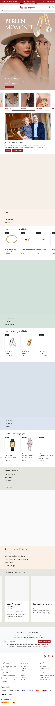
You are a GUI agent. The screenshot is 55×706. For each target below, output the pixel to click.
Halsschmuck (23, 108)
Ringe (6, 108)
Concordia (7, 248)
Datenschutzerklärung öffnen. (40, 646)
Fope (21, 248)
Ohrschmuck (39, 108)
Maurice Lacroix (25, 453)
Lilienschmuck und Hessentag (39, 605)
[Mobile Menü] (2, 7)
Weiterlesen (9, 619)
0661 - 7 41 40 (6, 672)
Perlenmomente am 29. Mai (16, 604)
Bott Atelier (38, 248)
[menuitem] (28, 666)
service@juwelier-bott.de (9, 675)
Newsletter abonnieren (44, 641)
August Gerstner (8, 351)
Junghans (7, 453)
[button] (49, 7)
